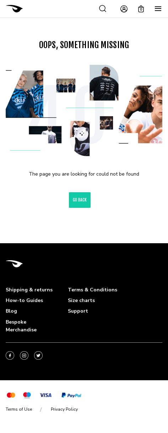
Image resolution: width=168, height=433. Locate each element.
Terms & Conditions (92, 289)
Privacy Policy (64, 409)
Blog (11, 311)
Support (78, 311)
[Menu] (158, 9)
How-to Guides (24, 300)
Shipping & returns (29, 289)
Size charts (81, 300)
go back (80, 200)
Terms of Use (19, 409)
